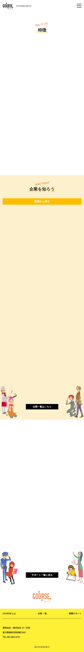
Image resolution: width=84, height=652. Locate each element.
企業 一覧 (42, 613)
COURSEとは (9, 613)
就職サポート (75, 613)
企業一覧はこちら (42, 406)
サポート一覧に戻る (42, 575)
